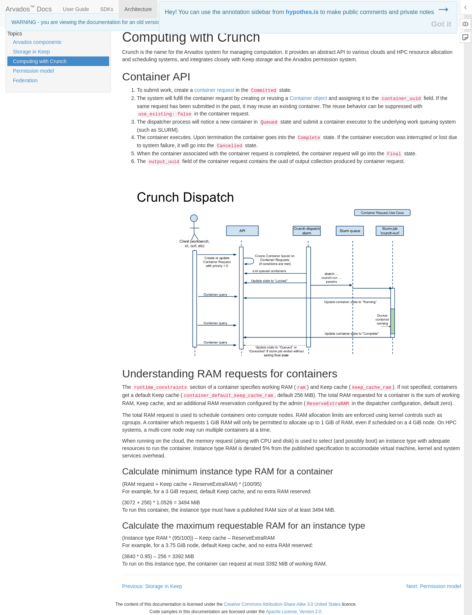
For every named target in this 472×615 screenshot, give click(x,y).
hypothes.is (302, 12)
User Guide (76, 9)
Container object (308, 98)
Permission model (33, 71)
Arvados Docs (29, 7)
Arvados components (37, 42)
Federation (25, 80)
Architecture (138, 9)
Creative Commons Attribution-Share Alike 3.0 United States (282, 604)
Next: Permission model (433, 586)
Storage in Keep (31, 52)
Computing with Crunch (40, 61)
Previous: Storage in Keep (152, 586)
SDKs (106, 9)
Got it (441, 24)
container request (214, 90)
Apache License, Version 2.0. (294, 611)
